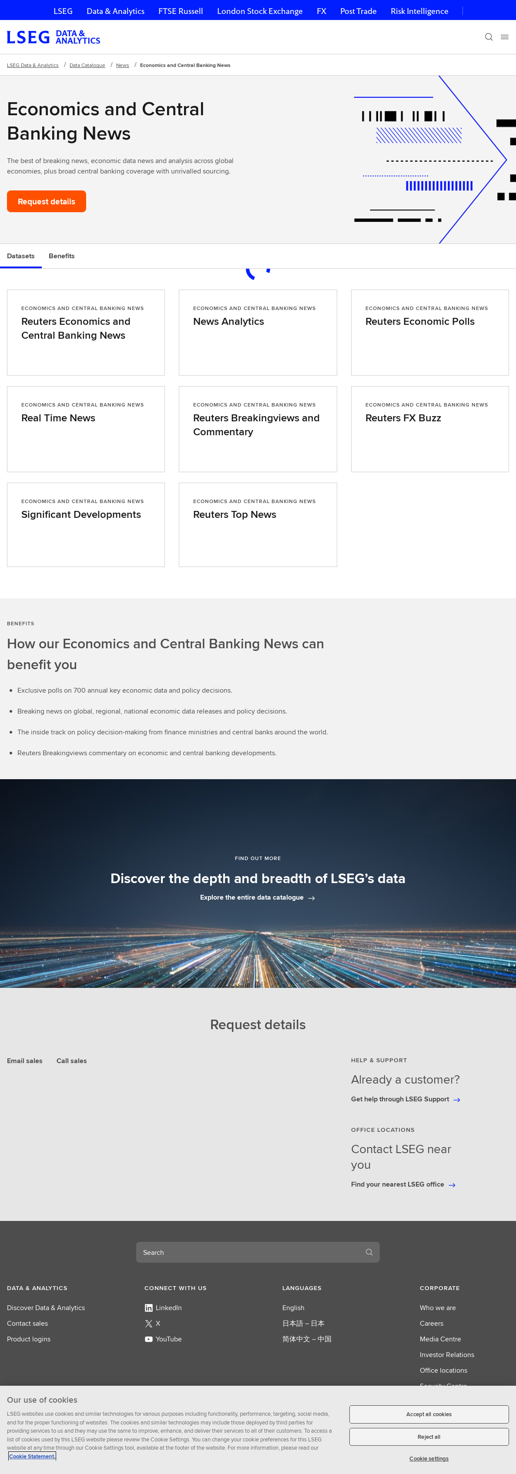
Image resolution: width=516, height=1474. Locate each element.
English (293, 1308)
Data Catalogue (87, 65)
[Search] (489, 37)
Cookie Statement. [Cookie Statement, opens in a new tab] (32, 1456)
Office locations (443, 1370)
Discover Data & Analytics (46, 1308)
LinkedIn (163, 1308)
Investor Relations (447, 1355)
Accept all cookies (429, 1414)
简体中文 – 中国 (307, 1339)
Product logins (28, 1339)
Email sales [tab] (25, 1061)
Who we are (438, 1308)
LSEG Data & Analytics (33, 65)
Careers (431, 1323)
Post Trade (358, 11)
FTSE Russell (180, 11)
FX (321, 11)
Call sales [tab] (72, 1061)
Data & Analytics (115, 11)
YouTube (163, 1339)
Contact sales (27, 1323)
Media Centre (440, 1339)
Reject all (429, 1437)
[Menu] (505, 37)
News (122, 65)
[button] (51, 1288)
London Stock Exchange (260, 11)
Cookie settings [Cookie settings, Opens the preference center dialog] (429, 1458)
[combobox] (247, 1252)
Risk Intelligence (420, 11)
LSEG (63, 11)
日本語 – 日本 (303, 1323)
